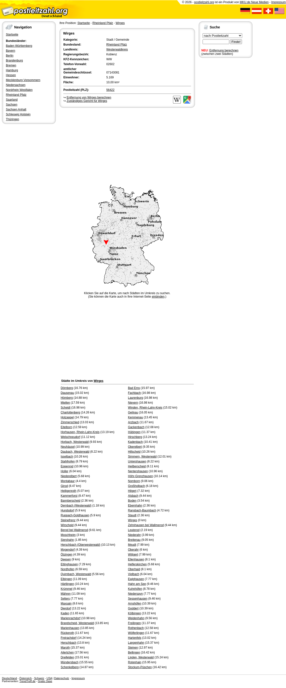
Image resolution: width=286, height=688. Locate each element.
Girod (64, 486)
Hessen (11, 75)
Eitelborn (66, 427)
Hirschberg (135, 437)
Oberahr (133, 549)
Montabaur (68, 481)
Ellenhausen (136, 559)
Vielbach (133, 574)
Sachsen (11, 104)
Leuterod (133, 530)
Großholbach (136, 486)
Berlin (9, 55)
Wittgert (133, 554)
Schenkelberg (70, 667)
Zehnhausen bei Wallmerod (146, 525)
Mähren (66, 593)
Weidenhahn (136, 618)
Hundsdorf (67, 510)
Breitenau (134, 540)
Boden (132, 500)
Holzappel (67, 417)
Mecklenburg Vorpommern (23, 80)
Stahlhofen (68, 461)
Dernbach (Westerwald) (76, 505)
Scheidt (65, 407)
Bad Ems (134, 388)
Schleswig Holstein (18, 114)
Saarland (12, 99)
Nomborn (134, 481)
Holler (64, 471)
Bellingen (134, 652)
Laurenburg (135, 397)
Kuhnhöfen (135, 589)
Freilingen (134, 623)
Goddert (133, 608)
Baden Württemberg (19, 46)
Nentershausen (138, 471)
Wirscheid (67, 525)
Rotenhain (134, 662)
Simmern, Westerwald (142, 456)
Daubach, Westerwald (75, 451)
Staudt (132, 515)
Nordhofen (67, 569)
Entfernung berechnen (224, 50)
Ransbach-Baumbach (142, 510)
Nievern (133, 402)
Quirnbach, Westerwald (76, 574)
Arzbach (133, 422)
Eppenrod (67, 466)
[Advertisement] (127, 145)
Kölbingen (134, 613)
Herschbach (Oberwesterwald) (80, 544)
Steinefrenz (68, 520)
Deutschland (9, 678)
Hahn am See (137, 584)
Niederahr (134, 535)
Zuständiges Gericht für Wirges (87, 101)
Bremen (11, 65)
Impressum (278, 2)
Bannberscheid (70, 500)
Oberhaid (134, 569)
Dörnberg (67, 388)
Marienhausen (70, 628)
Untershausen (137, 461)
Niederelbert (69, 476)
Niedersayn (135, 593)
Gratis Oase (45, 681)
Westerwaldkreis (117, 49)
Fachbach (134, 393)
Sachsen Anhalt (16, 109)
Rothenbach (136, 628)
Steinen (133, 647)
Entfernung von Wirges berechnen (89, 97)
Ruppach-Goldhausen (75, 515)
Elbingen (66, 579)
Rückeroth (67, 633)
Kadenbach (135, 442)
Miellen (65, 402)
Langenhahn (136, 642)
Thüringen (12, 119)
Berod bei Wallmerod (74, 530)
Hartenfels (134, 638)
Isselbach (67, 456)
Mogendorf (68, 549)
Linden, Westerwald (141, 657)
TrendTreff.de (27, 681)
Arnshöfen (134, 603)
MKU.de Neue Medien (254, 2)
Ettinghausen (69, 564)
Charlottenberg (70, 412)
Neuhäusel (68, 446)
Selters (65, 598)
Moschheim (68, 535)
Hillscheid (134, 451)
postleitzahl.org (204, 2)
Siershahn (67, 540)
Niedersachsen (15, 85)
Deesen (66, 559)
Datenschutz (61, 678)
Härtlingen (67, 584)
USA (49, 678)
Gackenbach (136, 427)
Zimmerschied (70, 422)
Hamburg (12, 70)
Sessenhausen (137, 598)
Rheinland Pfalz (16, 95)
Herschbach (68, 642)
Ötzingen (66, 554)
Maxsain (66, 603)
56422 (110, 90)
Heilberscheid (137, 466)
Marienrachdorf (70, 618)
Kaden (65, 613)
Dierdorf (66, 608)
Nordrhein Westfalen (19, 90)
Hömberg (67, 397)
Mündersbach (70, 662)
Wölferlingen (136, 633)
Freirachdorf (69, 638)
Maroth (65, 647)
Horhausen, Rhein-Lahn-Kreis (80, 432)
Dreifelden (67, 657)
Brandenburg (14, 60)
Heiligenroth (68, 491)
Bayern (10, 50)
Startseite (12, 34)
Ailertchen (67, 652)
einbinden (158, 296)
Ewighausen (136, 579)
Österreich (25, 678)
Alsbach (133, 495)
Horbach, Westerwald (75, 442)
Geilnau (133, 412)
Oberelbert (135, 446)
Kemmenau (135, 417)
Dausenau (67, 393)
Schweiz (39, 678)
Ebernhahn (135, 505)
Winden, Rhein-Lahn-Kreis (145, 407)
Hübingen (134, 432)
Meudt (132, 544)
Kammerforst (69, 495)
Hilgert (132, 491)
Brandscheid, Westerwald (77, 623)
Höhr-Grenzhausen (140, 476)
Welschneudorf (70, 437)
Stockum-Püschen (140, 667)
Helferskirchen (137, 564)
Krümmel (66, 589)
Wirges (120, 23)
